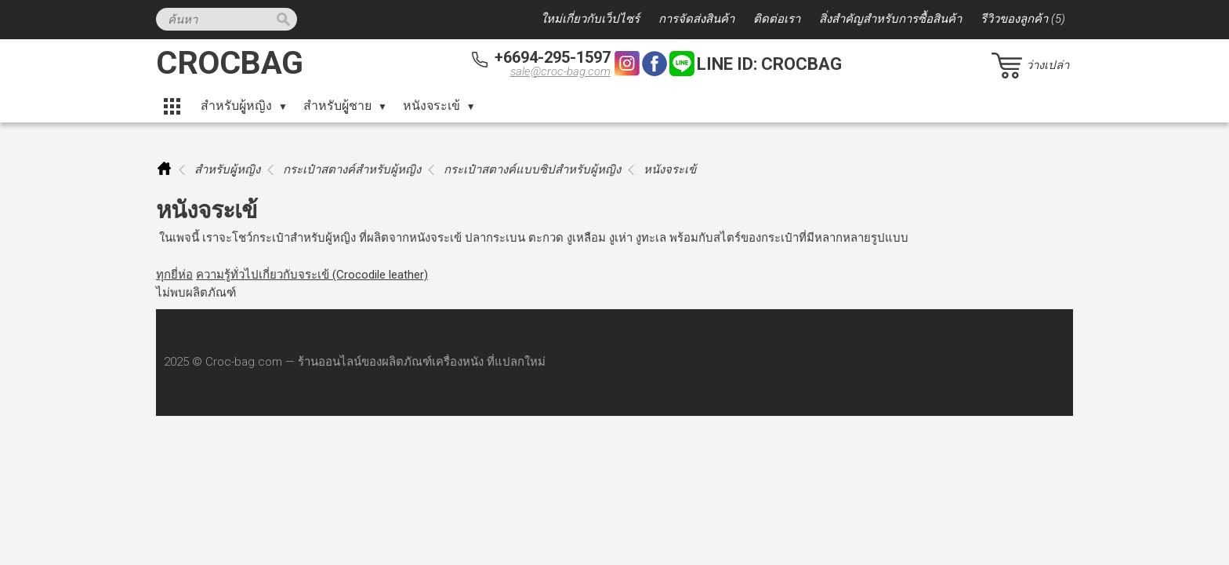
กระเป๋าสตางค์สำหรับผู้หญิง (352, 169)
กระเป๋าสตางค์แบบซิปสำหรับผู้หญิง (532, 169)
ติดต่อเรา (776, 19)
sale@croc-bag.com (560, 71)
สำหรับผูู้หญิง (236, 105)
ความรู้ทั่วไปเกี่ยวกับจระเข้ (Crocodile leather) (312, 275)
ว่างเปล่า (1047, 65)
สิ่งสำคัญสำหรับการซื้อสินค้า (890, 19)
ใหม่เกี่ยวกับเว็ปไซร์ (590, 19)
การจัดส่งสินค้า (696, 19)
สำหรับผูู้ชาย (337, 105)
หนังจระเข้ (431, 105)
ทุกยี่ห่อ (174, 275)
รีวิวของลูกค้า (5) (1023, 19)
